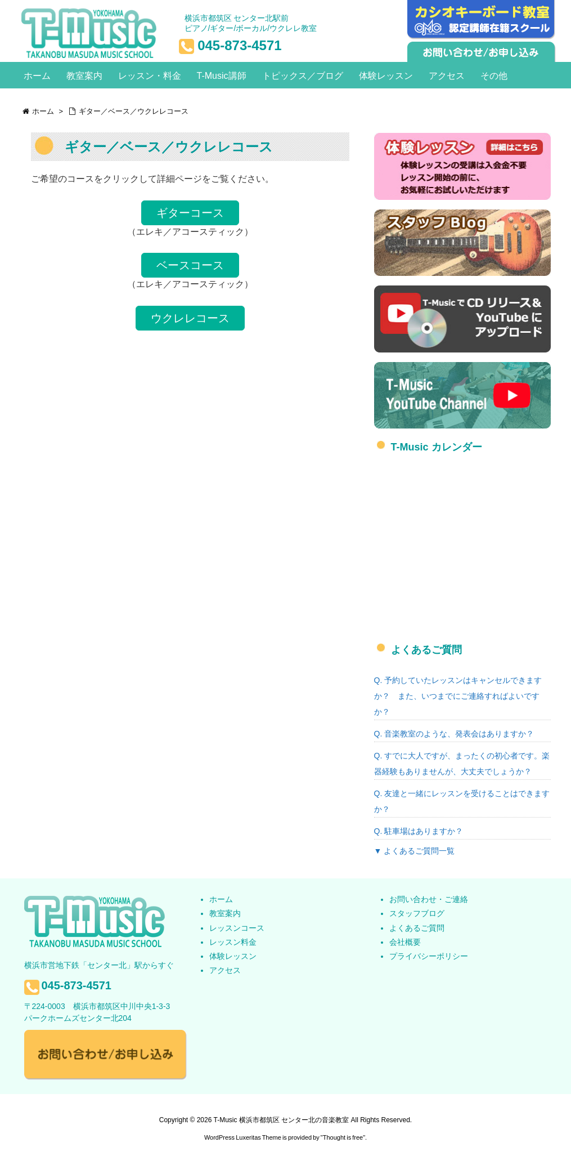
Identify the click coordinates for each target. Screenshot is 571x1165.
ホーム (221, 899)
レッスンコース (236, 927)
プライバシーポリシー (428, 956)
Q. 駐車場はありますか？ (419, 831)
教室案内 (225, 913)
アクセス (225, 970)
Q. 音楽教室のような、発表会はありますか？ (454, 733)
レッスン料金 (233, 942)
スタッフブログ (416, 913)
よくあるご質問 (416, 927)
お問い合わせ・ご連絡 (428, 899)
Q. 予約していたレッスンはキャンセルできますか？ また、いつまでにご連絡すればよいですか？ (458, 696)
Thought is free (343, 1137)
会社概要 (405, 942)
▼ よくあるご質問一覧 (414, 850)
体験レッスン (233, 956)
